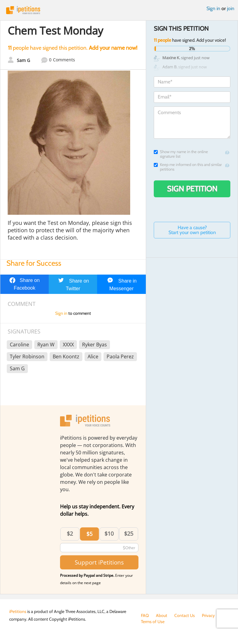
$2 (70, 533)
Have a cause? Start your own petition (192, 230)
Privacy (208, 615)
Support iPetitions (99, 562)
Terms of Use (152, 621)
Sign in (213, 8)
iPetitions (119, 10)
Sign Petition (192, 188)
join (230, 8)
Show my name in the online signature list (181, 154)
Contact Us (184, 615)
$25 (128, 533)
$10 (109, 533)
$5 (89, 534)
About (161, 615)
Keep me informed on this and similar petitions (188, 166)
